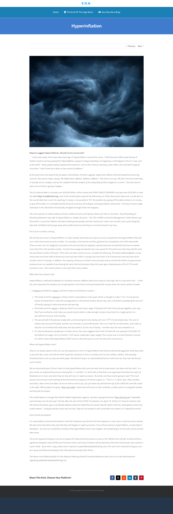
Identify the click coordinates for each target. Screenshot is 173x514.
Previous (131, 46)
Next (140, 46)
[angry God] (86, 101)
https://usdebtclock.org (48, 196)
